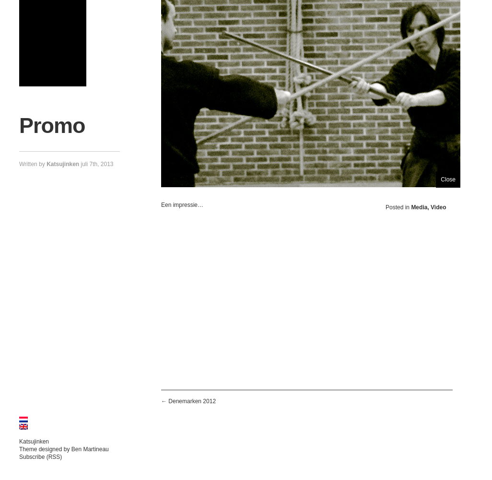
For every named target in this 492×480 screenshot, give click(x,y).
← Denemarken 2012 (188, 401)
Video (438, 207)
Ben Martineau (90, 449)
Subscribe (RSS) (40, 457)
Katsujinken (34, 441)
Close (448, 179)
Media (419, 207)
